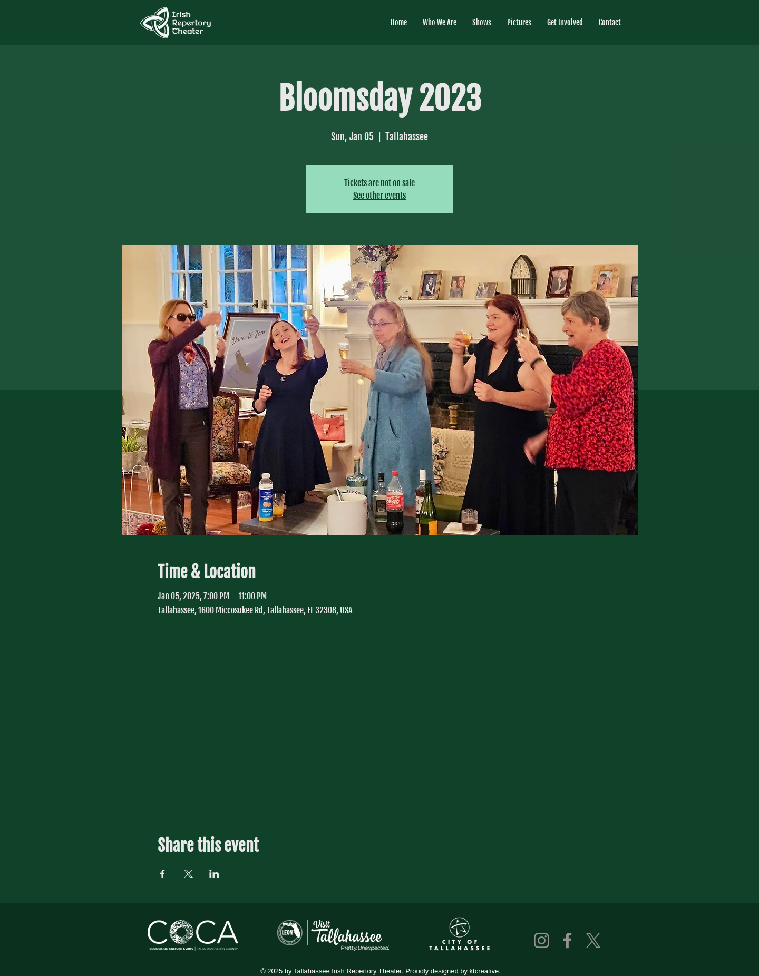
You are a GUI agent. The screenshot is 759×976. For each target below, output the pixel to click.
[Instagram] (541, 940)
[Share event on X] (188, 874)
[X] (593, 940)
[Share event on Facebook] (163, 874)
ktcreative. (485, 971)
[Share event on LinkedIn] (214, 874)
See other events (379, 195)
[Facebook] (567, 940)
